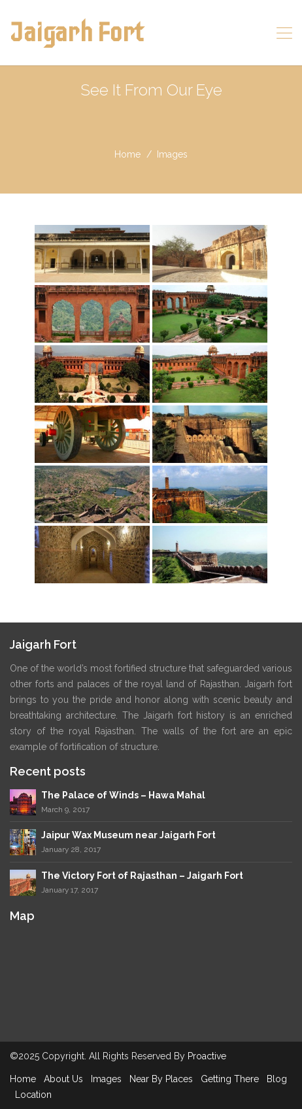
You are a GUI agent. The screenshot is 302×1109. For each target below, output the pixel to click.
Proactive (207, 1056)
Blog (277, 1079)
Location (33, 1094)
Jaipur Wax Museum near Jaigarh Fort (128, 835)
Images (106, 1079)
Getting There (230, 1079)
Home (23, 1079)
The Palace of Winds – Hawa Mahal (123, 795)
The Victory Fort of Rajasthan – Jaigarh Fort (142, 875)
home (127, 154)
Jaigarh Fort (76, 32)
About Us (63, 1079)
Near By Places (161, 1079)
